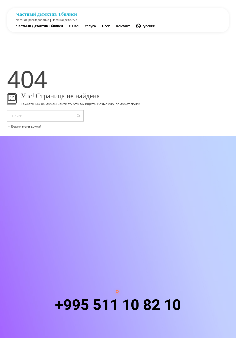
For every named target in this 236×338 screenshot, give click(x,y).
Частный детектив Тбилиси (46, 14)
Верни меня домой (24, 126)
